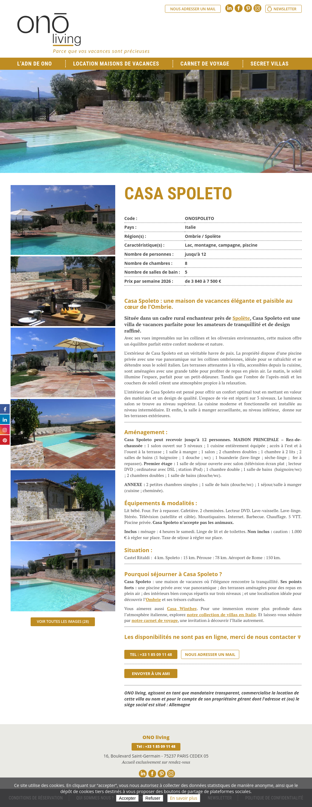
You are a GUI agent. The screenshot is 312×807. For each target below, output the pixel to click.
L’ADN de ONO (34, 63)
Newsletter (284, 9)
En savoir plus (183, 798)
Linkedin (229, 8)
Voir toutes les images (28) (63, 621)
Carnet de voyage (204, 63)
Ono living (83, 33)
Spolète (241, 318)
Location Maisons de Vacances (116, 63)
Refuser (153, 798)
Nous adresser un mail (193, 9)
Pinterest (248, 8)
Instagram (257, 8)
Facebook (239, 8)
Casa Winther (181, 608)
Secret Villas (269, 63)
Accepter (127, 798)
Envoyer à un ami (151, 673)
